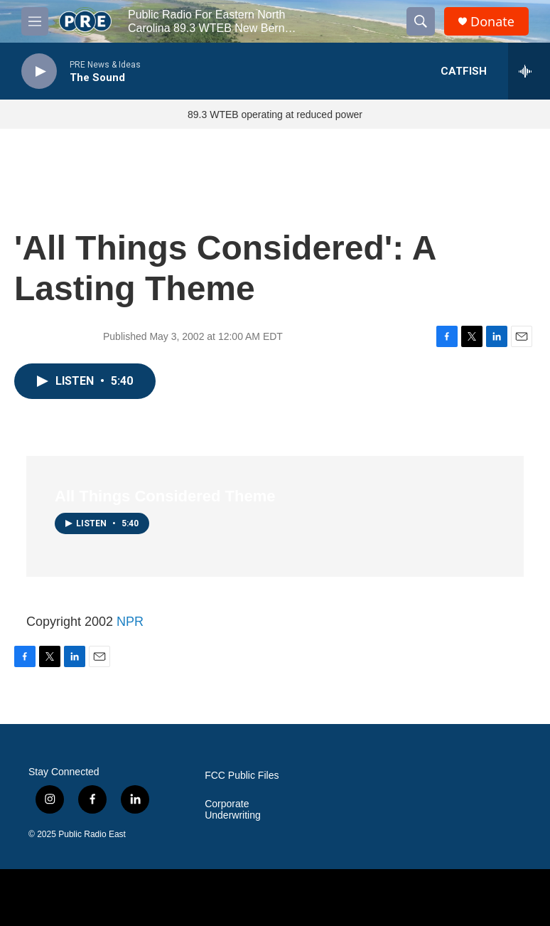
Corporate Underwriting (233, 810)
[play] (39, 71)
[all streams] (529, 71)
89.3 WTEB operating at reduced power (275, 114)
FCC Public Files (242, 775)
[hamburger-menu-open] (34, 21)
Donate (492, 21)
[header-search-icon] (420, 21)
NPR (130, 621)
